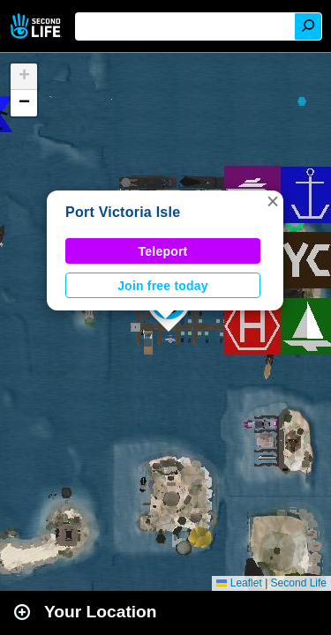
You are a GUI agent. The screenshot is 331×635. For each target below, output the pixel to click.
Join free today (162, 286)
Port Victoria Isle (122, 212)
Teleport (163, 251)
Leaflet (238, 583)
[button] (272, 201)
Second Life (37, 26)
